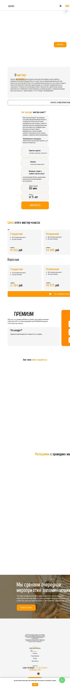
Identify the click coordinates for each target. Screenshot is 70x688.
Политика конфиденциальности (35, 647)
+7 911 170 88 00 (41, 668)
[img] (4, 6)
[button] (60, 44)
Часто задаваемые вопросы (62, 294)
